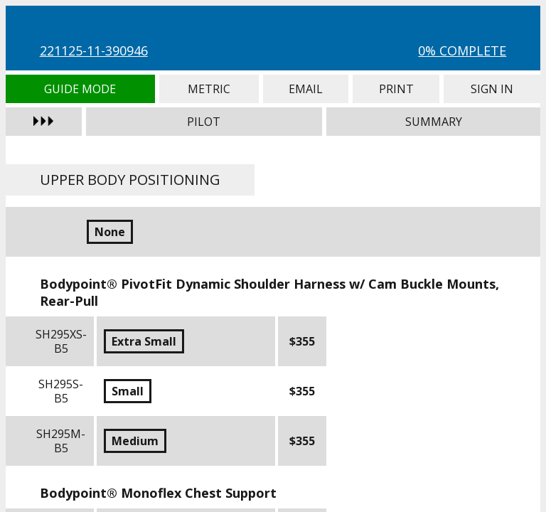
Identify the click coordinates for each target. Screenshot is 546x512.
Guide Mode (80, 89)
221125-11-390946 (94, 50)
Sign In (492, 89)
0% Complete (462, 50)
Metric (209, 89)
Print (396, 89)
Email (305, 89)
